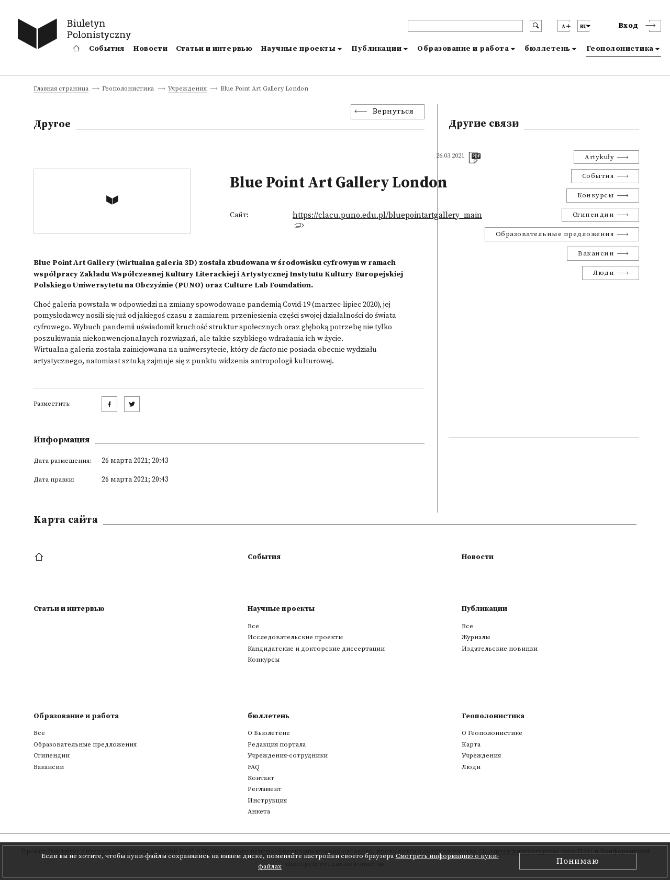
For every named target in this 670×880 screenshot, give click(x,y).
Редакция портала (277, 744)
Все (253, 626)
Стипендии (594, 214)
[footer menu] (40, 557)
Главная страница (61, 89)
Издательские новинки (500, 648)
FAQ (254, 767)
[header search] (465, 26)
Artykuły (599, 157)
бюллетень (547, 48)
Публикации (376, 48)
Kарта (471, 744)
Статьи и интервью (214, 48)
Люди (603, 273)
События (107, 48)
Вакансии (596, 253)
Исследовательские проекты (295, 637)
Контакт (261, 778)
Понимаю (577, 861)
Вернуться (393, 111)
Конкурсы (595, 195)
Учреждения (187, 89)
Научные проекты (298, 48)
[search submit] (536, 26)
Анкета (259, 811)
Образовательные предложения (555, 234)
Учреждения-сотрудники (288, 755)
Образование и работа (463, 48)
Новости (150, 48)
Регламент (265, 789)
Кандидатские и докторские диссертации (316, 648)
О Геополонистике (492, 733)
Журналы (476, 637)
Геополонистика (620, 48)
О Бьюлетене (269, 733)
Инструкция (267, 800)
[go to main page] (76, 35)
